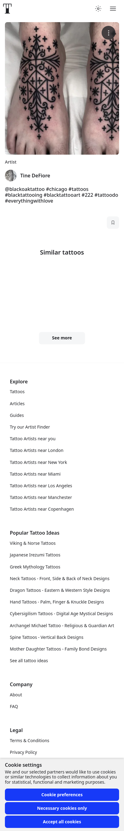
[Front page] (7, 8)
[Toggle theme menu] (98, 9)
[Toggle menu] (113, 8)
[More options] (108, 33)
